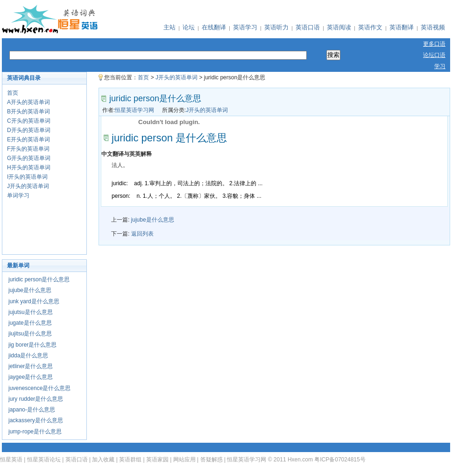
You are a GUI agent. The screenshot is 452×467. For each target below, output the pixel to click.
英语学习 (245, 27)
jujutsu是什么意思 (30, 312)
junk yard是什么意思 (33, 301)
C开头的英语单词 (28, 121)
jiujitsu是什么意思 (30, 333)
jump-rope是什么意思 (35, 431)
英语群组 (130, 459)
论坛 (189, 27)
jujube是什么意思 (29, 290)
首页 (12, 93)
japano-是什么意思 (31, 409)
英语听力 (276, 27)
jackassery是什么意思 (35, 420)
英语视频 (433, 27)
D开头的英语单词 (28, 130)
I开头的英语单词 (27, 177)
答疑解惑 (211, 459)
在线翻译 (214, 27)
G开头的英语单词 (28, 158)
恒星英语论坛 (44, 459)
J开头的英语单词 (28, 186)
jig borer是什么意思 (32, 345)
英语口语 (308, 27)
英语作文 (370, 27)
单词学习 (18, 195)
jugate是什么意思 (30, 323)
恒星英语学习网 (134, 110)
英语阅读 (339, 27)
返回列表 (142, 233)
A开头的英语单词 (28, 102)
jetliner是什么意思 (30, 366)
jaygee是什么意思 (30, 377)
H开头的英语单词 (28, 167)
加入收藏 (103, 459)
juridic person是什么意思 (39, 279)
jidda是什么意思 (28, 355)
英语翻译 (401, 27)
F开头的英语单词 (28, 149)
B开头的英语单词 (28, 111)
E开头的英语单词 (28, 139)
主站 (169, 27)
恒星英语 (11, 459)
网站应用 (184, 459)
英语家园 (157, 459)
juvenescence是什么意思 (39, 388)
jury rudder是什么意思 (35, 399)
